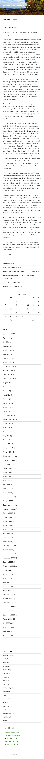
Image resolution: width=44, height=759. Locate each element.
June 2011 (6, 391)
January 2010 (7, 452)
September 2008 (9, 517)
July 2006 (6, 623)
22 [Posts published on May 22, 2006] (11, 312)
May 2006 (6, 631)
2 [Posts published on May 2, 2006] (16, 301)
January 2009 (8, 501)
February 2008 (8, 546)
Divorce (5, 662)
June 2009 (7, 480)
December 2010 (8, 411)
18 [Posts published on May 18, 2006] (28, 309)
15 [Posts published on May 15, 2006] (11, 309)
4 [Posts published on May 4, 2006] (28, 301)
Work (4, 720)
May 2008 (6, 533)
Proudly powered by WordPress (11, 755)
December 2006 (9, 603)
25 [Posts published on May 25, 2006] (28, 312)
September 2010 (9, 419)
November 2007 (9, 558)
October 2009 (8, 464)
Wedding (5, 717)
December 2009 (9, 456)
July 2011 (6, 387)
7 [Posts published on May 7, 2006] (5, 305)
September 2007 (9, 566)
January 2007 (8, 599)
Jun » (33, 320)
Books (5, 659)
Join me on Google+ (12, 738)
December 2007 (8, 554)
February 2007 (8, 594)
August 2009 (7, 472)
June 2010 (6, 432)
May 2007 (6, 582)
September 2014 (9, 334)
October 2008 (8, 513)
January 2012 (7, 362)
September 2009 (9, 468)
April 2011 (6, 399)
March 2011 (7, 403)
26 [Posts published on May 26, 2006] (34, 312)
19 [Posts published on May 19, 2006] (33, 309)
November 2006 (9, 607)
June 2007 (6, 578)
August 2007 (7, 570)
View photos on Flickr (13, 744)
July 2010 (6, 427)
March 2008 (7, 542)
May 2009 (6, 484)
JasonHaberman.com (16, 6)
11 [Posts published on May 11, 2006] (28, 305)
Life (4, 677)
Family (5, 666)
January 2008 (8, 550)
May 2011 (6, 395)
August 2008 (7, 521)
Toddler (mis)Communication (13, 286)
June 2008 (7, 529)
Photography (7, 688)
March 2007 (7, 590)
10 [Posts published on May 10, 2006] (22, 305)
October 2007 (8, 562)
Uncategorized (7, 713)
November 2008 (9, 509)
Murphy (5, 684)
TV (3, 709)
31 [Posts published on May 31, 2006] (22, 316)
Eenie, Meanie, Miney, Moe (12, 267)
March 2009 (7, 493)
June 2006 (7, 627)
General (5, 670)
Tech (4, 702)
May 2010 (6, 436)
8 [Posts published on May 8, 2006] (11, 305)
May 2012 (6, 354)
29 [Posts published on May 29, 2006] (11, 316)
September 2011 (8, 379)
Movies (5, 680)
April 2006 (7, 635)
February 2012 (8, 358)
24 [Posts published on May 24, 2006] (22, 312)
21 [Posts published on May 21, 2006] (5, 312)
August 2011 (7, 383)
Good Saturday (10, 27)
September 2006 (9, 615)
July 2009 (6, 476)
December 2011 (8, 366)
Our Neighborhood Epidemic (13, 282)
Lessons (5, 673)
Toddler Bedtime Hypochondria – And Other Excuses (21, 271)
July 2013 (6, 342)
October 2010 (8, 415)
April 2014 (6, 338)
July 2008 (6, 525)
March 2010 (7, 444)
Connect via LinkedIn (12, 741)
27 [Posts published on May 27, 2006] (39, 312)
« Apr (10, 320)
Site (4, 695)
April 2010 (6, 440)
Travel (5, 706)
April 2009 (7, 489)
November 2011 (8, 370)
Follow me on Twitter (12, 732)
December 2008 (9, 505)
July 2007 (6, 574)
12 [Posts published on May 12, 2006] (33, 305)
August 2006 (7, 619)
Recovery (6, 691)
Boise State (6, 655)
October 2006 (8, 611)
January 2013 (7, 350)
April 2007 (6, 586)
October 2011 (7, 375)
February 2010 (8, 448)
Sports (5, 699)
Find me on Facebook (13, 735)
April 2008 (7, 537)
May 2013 (6, 346)
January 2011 (7, 407)
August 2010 (7, 423)
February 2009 (8, 497)
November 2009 (9, 460)
